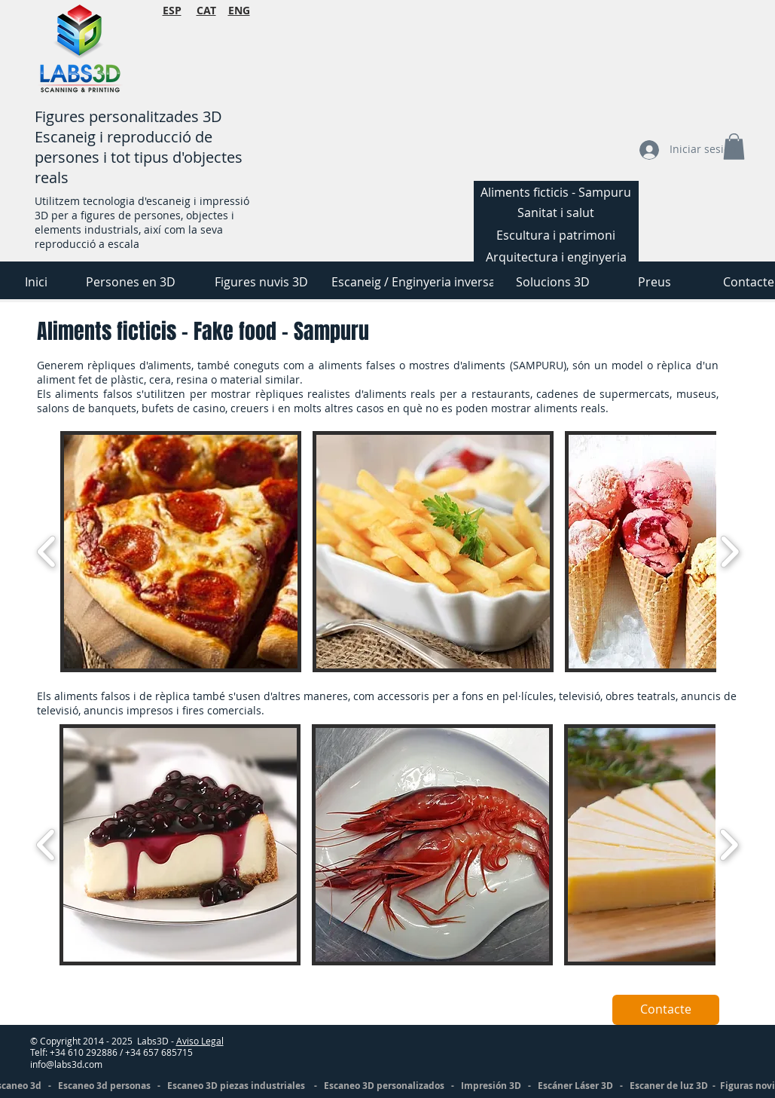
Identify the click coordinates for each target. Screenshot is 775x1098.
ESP (172, 10)
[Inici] (37, 282)
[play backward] (47, 551)
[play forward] (729, 551)
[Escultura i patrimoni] (556, 235)
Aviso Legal (200, 1041)
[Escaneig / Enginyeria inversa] (413, 282)
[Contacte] (665, 1010)
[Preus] (654, 282)
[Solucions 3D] (553, 282)
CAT (206, 10)
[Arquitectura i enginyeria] (556, 257)
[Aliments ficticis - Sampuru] (556, 192)
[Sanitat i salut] (556, 212)
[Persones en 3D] (131, 282)
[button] (180, 551)
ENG (239, 10)
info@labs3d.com (66, 1064)
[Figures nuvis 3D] (261, 282)
